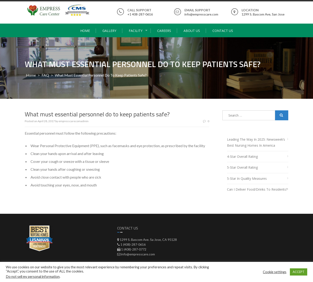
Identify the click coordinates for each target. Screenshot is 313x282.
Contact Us (222, 30)
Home (85, 30)
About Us (192, 30)
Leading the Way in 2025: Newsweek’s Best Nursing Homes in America (256, 142)
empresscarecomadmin (73, 121)
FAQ (45, 75)
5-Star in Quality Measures (247, 178)
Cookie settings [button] (274, 272)
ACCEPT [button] (298, 272)
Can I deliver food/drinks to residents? (257, 189)
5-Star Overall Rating (242, 167)
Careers (164, 30)
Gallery (109, 30)
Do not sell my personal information (33, 277)
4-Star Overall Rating (242, 156)
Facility (135, 30)
